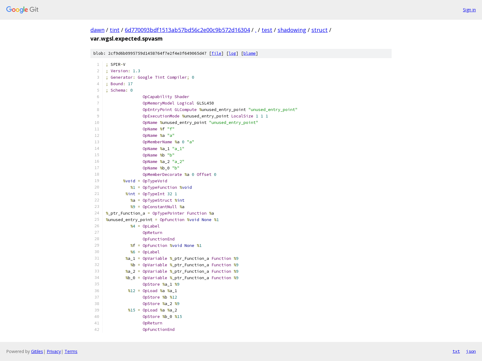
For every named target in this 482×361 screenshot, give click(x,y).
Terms (71, 351)
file (216, 53)
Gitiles (37, 351)
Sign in (469, 10)
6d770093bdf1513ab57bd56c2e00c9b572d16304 (187, 30)
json (471, 351)
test (267, 30)
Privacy (54, 351)
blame (249, 53)
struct (319, 30)
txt (456, 351)
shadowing (292, 30)
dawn (97, 30)
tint (115, 30)
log (232, 53)
